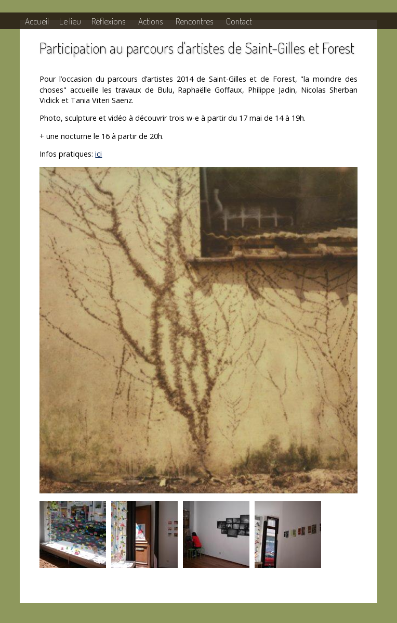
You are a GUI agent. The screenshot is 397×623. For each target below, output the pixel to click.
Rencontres (194, 21)
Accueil (37, 21)
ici (98, 154)
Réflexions (108, 21)
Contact (239, 21)
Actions (150, 21)
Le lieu (70, 21)
